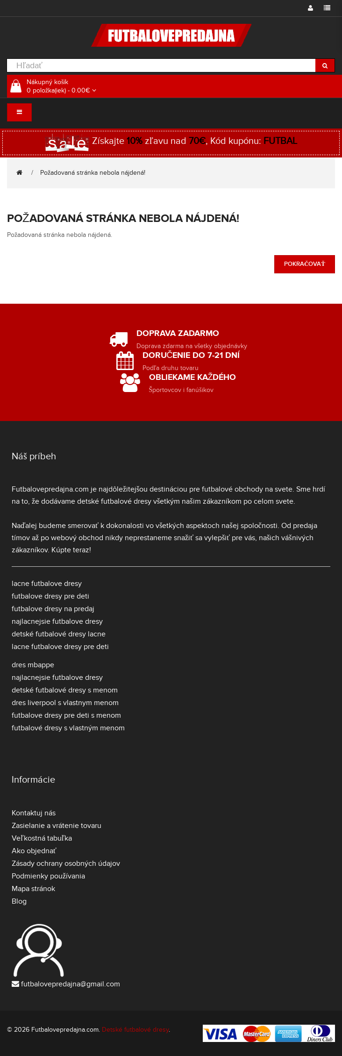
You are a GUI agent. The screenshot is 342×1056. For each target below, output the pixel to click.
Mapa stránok (33, 888)
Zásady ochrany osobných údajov (66, 863)
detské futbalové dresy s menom (65, 690)
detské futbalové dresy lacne (59, 634)
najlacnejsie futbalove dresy (57, 621)
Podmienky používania (48, 876)
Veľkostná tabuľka (42, 838)
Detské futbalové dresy (135, 1030)
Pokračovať (304, 264)
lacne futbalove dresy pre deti (60, 646)
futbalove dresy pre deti (50, 596)
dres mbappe (33, 665)
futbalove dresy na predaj (53, 609)
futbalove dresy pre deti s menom (66, 715)
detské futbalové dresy (114, 501)
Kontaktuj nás (34, 813)
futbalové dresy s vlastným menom (68, 728)
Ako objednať (34, 851)
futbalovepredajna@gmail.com (70, 984)
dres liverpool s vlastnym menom (65, 702)
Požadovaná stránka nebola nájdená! (92, 173)
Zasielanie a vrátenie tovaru (56, 825)
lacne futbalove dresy (47, 583)
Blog (19, 901)
